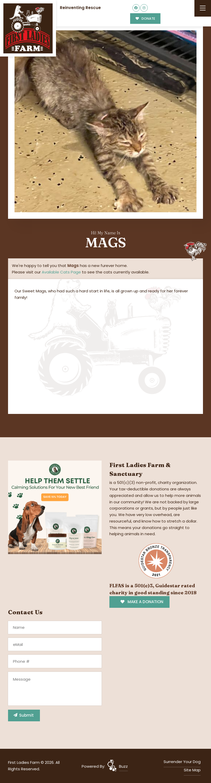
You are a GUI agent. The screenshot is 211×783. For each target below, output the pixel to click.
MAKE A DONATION (142, 601)
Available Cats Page (61, 272)
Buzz (123, 766)
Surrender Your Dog (182, 761)
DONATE (145, 18)
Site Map (192, 770)
